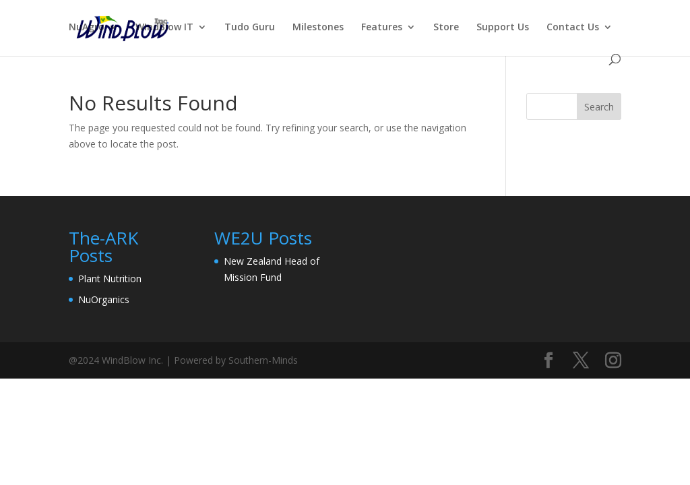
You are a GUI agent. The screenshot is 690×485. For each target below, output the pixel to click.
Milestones (318, 27)
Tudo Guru (249, 27)
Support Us (502, 27)
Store (446, 27)
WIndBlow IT (164, 27)
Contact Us (572, 27)
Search (599, 106)
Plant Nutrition (110, 278)
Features (381, 27)
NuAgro (86, 27)
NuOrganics (103, 299)
